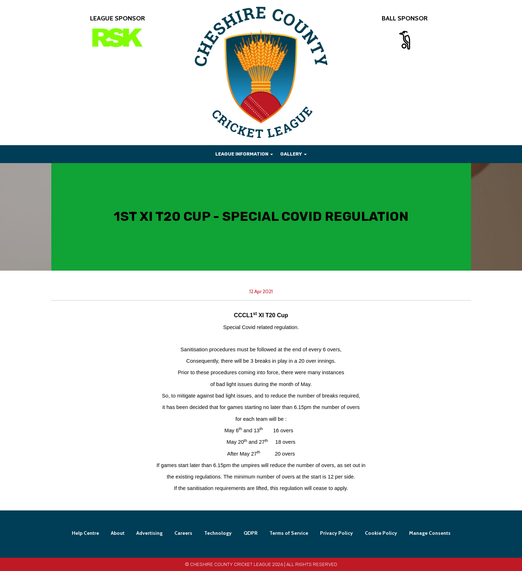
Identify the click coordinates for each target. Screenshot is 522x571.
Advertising (149, 533)
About (117, 533)
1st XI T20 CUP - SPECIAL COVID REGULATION (261, 216)
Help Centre (85, 533)
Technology (218, 533)
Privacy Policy (336, 533)
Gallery (293, 154)
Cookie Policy (381, 533)
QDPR (251, 533)
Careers (183, 533)
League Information (244, 154)
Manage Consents (430, 533)
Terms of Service (288, 533)
